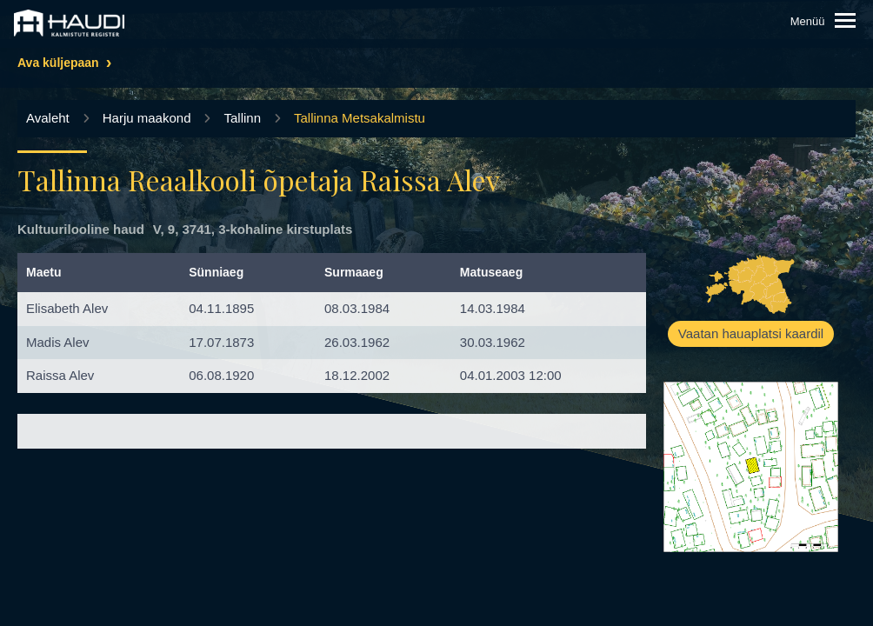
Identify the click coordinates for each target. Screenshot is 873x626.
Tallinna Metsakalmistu (359, 117)
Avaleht (48, 117)
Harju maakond (147, 117)
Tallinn (242, 117)
